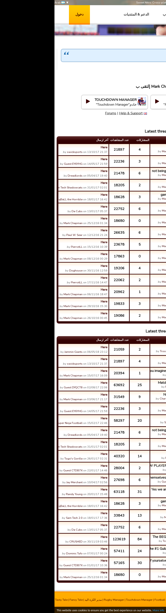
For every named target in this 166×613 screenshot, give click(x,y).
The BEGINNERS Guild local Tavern (124, 536)
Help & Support (145, 113)
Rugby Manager (59, 600)
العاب (112, 14)
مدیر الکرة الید (38, 600)
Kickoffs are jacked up (135, 453)
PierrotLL (22, 247)
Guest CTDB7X (18, 470)
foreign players (140, 265)
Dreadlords (20, 176)
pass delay (143, 289)
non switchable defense (133, 254)
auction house (141, 159)
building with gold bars (134, 277)
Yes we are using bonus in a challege (124, 489)
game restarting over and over (128, 194)
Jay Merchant (20, 482)
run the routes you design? (131, 513)
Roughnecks (118, 387)
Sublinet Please (139, 418)
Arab (5, 3)
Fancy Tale (21, 600)
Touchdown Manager (85, 600)
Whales (121, 493)
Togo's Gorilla (19, 459)
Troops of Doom (115, 351)
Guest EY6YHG (19, 164)
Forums (125, 113)
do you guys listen (137, 230)
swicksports (20, 152)
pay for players (140, 182)
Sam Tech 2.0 (118, 422)
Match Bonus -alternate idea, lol (127, 382)
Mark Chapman (153, 71)
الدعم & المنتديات (81, 14)
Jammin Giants (19, 352)
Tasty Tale (7, 600)
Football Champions (113, 600)
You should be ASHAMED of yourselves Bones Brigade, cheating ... (124, 560)
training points (140, 242)
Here (49, 147)
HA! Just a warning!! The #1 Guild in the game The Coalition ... (124, 548)
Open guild (143, 347)
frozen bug (143, 313)
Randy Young (19, 494)
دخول (25, 14)
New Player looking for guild (130, 394)
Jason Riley (119, 375)
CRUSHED (21, 542)
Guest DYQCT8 (18, 387)
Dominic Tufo (20, 553)
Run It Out (120, 604)
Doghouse (21, 271)
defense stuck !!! (139, 301)
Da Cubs (22, 211)
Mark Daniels (118, 517)
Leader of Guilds (139, 218)
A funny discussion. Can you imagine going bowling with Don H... (124, 370)
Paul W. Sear (20, 235)
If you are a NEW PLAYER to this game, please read (124, 465)
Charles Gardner (115, 399)
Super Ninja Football (15, 423)
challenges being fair (136, 206)
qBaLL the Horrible (16, 199)
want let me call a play (134, 147)
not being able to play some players (124, 170)
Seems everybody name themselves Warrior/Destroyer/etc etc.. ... (124, 477)
